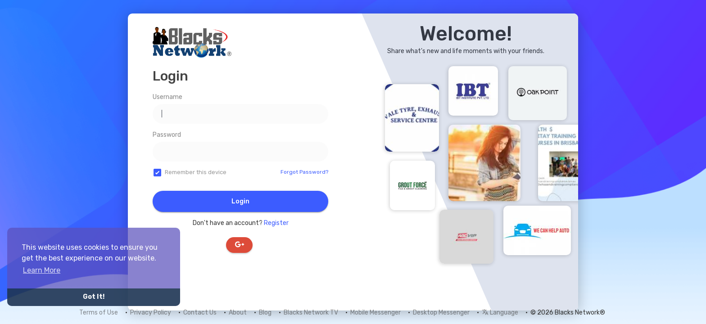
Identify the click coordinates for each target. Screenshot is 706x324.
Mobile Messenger (375, 312)
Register (276, 223)
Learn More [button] (41, 270)
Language (500, 312)
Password (167, 135)
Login (240, 201)
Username (167, 97)
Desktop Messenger (441, 312)
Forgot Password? (304, 172)
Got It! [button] (93, 297)
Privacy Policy (150, 312)
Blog (265, 312)
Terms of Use (98, 312)
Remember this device (195, 172)
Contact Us (200, 312)
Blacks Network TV (311, 312)
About (238, 312)
